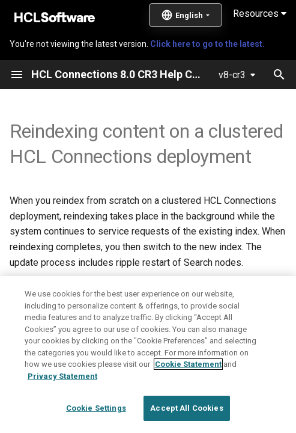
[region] (148, 354)
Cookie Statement (188, 364)
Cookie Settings (96, 408)
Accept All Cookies (186, 408)
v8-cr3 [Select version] (232, 75)
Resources (259, 13)
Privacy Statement (62, 376)
